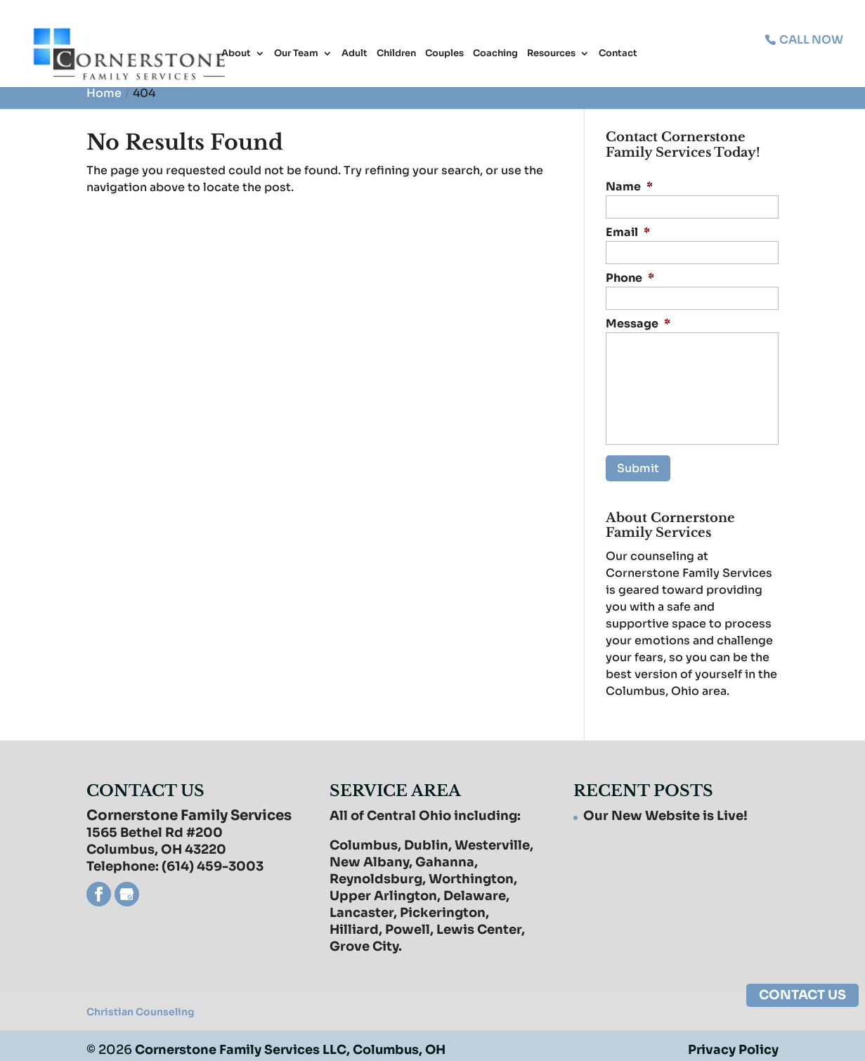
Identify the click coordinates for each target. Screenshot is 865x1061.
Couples (444, 55)
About (236, 55)
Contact (618, 55)
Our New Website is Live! (665, 808)
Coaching (495, 55)
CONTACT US (802, 995)
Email (628, 233)
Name (629, 187)
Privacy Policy (733, 1042)
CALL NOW (810, 39)
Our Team (296, 55)
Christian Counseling (140, 1004)
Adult (355, 55)
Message (638, 324)
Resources (551, 55)
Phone (630, 278)
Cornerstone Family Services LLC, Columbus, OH (293, 1042)
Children (396, 55)
